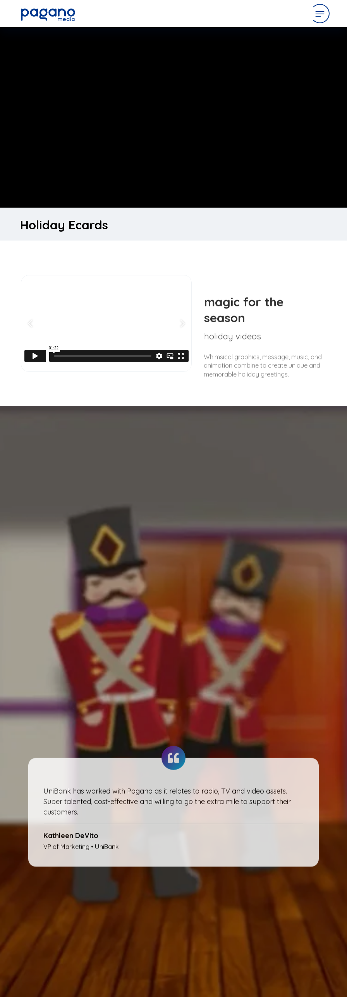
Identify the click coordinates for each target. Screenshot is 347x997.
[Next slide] (181, 323)
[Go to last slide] (31, 323)
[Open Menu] (320, 13)
